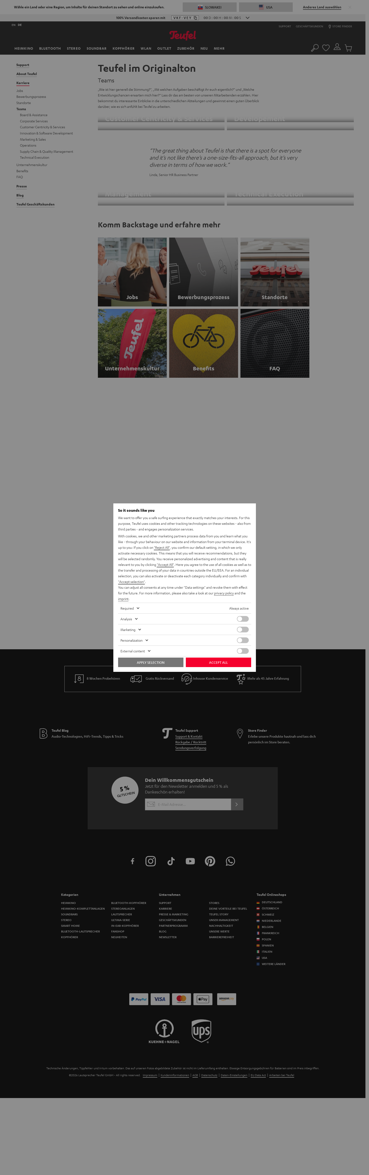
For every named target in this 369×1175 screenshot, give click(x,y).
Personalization (131, 640)
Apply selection (150, 662)
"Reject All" (162, 547)
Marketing (127, 629)
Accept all (218, 662)
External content (132, 651)
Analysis (126, 619)
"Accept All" (165, 564)
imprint (123, 599)
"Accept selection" (131, 581)
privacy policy (224, 593)
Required (127, 608)
